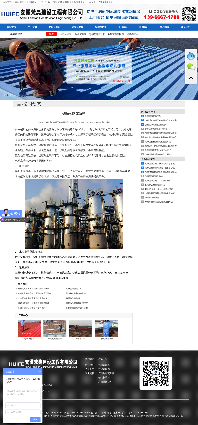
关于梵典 (32, 27)
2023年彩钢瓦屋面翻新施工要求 (159, 189)
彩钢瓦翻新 (54, 27)
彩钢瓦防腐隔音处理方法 (156, 129)
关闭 (108, 122)
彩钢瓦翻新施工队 (74, 288)
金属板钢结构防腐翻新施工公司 (31, 308)
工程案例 (122, 27)
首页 (19, 105)
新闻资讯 (143, 27)
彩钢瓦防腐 (77, 27)
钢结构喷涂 (101, 27)
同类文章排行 (148, 111)
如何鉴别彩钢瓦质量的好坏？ (158, 125)
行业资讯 (89, 365)
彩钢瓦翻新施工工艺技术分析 (158, 180)
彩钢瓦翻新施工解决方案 (77, 308)
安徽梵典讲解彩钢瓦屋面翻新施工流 (161, 133)
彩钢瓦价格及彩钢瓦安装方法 (158, 142)
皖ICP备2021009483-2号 (135, 412)
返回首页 (7, 2)
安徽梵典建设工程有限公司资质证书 (33, 288)
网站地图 (19, 2)
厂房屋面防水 (105, 381)
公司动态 (89, 369)
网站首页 (11, 27)
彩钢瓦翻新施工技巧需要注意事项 (160, 163)
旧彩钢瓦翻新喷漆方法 (76, 293)
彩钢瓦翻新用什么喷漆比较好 (158, 150)
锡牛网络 (106, 412)
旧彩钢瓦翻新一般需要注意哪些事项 (33, 303)
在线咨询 (164, 27)
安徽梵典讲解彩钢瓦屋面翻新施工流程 (34, 293)
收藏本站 (32, 2)
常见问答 (89, 373)
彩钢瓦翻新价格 (97, 34)
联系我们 (185, 27)
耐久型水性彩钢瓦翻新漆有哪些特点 (161, 137)
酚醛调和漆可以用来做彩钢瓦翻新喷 (161, 146)
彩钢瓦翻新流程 (55, 338)
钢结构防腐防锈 (73, 298)
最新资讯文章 (148, 159)
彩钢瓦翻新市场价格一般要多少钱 (160, 168)
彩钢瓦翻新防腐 (116, 34)
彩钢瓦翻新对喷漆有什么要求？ (159, 154)
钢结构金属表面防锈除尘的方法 (159, 202)
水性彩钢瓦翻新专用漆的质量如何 (32, 298)
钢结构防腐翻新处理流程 (77, 303)
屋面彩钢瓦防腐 (106, 338)
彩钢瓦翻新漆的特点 (154, 176)
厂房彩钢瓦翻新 (80, 338)
